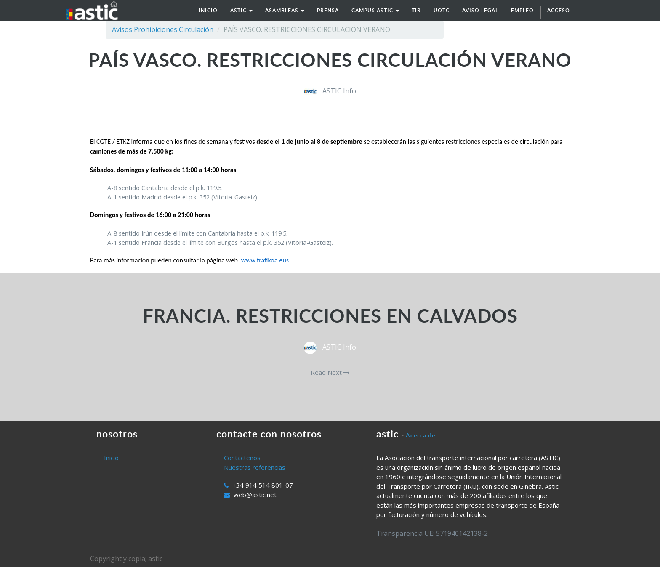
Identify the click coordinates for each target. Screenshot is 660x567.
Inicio (111, 457)
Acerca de (420, 435)
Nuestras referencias (254, 467)
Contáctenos (242, 457)
